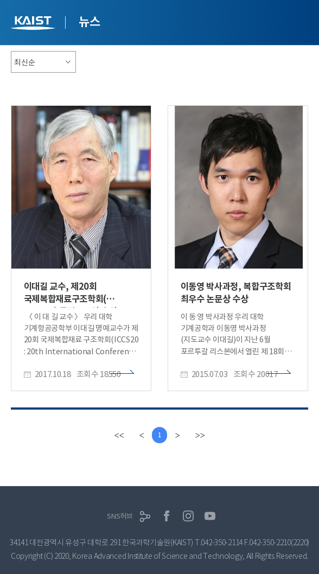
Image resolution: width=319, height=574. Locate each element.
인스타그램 (188, 516)
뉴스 (89, 21)
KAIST (34, 24)
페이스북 (166, 516)
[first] (118, 435)
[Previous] (142, 435)
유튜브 (210, 516)
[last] (199, 435)
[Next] (177, 435)
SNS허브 (120, 516)
